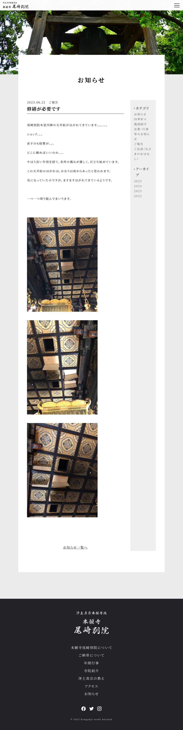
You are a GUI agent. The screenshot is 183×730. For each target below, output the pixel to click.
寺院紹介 (91, 670)
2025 (138, 181)
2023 (138, 191)
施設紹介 (140, 124)
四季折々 (140, 119)
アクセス (91, 686)
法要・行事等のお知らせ (142, 134)
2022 (138, 196)
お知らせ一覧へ (75, 547)
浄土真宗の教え (91, 678)
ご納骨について (91, 655)
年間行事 (91, 662)
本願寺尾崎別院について (91, 647)
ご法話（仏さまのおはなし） (142, 154)
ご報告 (53, 102)
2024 (138, 186)
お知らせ (140, 114)
